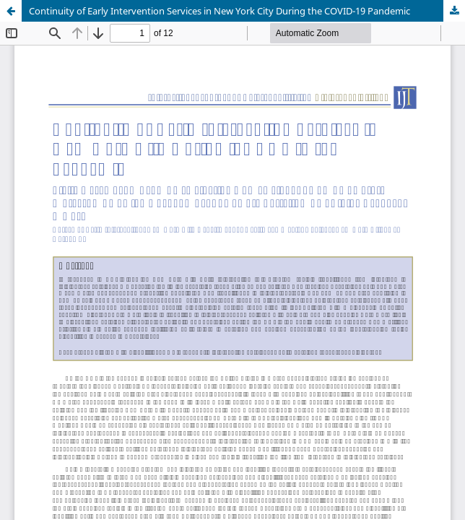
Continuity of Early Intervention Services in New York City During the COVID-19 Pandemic (219, 10)
